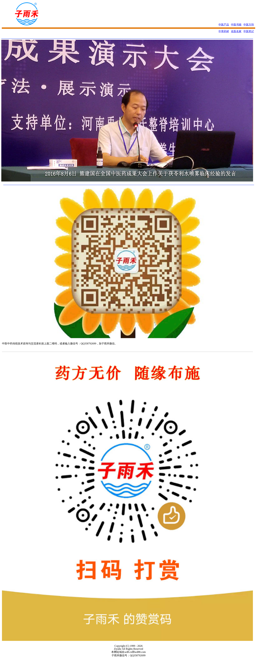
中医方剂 (248, 24)
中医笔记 (248, 31)
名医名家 (236, 31)
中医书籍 (236, 24)
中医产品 (223, 24)
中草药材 (223, 31)
